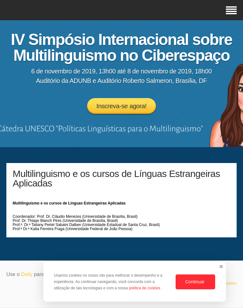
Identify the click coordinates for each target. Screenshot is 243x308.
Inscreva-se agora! (121, 106)
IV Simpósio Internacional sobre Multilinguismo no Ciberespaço (121, 47)
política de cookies (145, 288)
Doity (26, 274)
